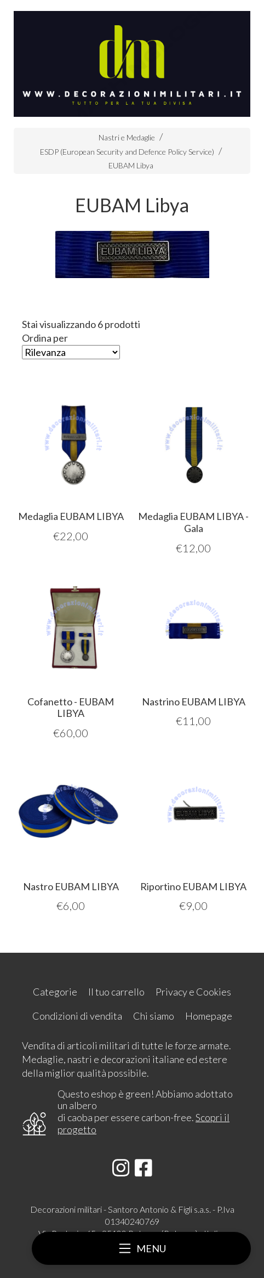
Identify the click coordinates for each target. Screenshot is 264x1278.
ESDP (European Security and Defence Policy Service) (127, 151)
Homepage (208, 1016)
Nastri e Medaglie (127, 137)
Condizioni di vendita (77, 1016)
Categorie (55, 992)
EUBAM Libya (130, 165)
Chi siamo (153, 1016)
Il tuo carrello (116, 992)
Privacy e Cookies (193, 992)
